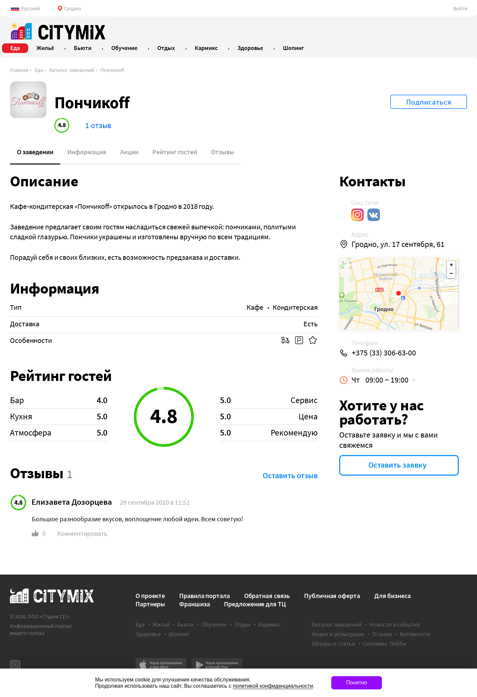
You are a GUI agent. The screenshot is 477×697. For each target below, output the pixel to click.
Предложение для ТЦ (255, 604)
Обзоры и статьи (333, 643)
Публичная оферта (332, 595)
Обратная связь (267, 595)
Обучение (214, 624)
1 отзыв (98, 125)
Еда (39, 70)
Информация (86, 152)
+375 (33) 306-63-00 (384, 353)
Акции (129, 152)
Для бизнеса (392, 595)
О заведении (35, 152)
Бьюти (185, 624)
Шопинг (179, 633)
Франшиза (194, 604)
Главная (19, 70)
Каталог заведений (71, 70)
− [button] (451, 274)
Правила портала (204, 595)
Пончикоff (112, 70)
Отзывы (222, 152)
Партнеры (150, 604)
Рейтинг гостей (174, 152)
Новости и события (394, 624)
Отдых (243, 624)
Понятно (356, 682)
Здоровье (148, 633)
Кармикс (269, 624)
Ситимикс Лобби (384, 643)
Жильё (161, 624)
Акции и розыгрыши (338, 633)
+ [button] (451, 265)
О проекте (150, 595)
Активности (415, 633)
